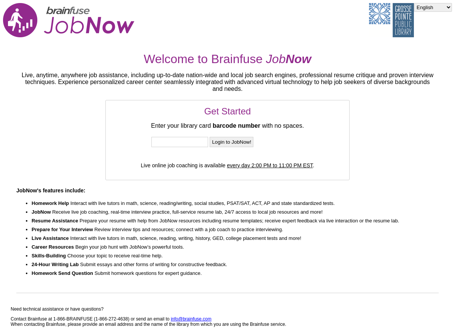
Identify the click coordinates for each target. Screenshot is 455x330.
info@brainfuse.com (191, 319)
